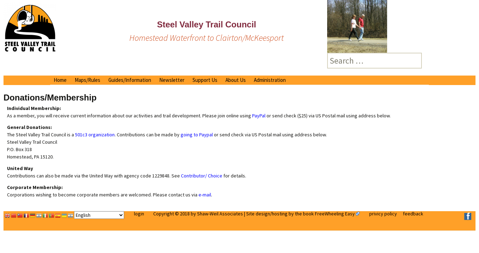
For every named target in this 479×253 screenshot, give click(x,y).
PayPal (258, 115)
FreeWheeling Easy (335, 213)
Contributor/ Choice (201, 176)
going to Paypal (197, 134)
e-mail (204, 195)
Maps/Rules (87, 80)
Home (60, 80)
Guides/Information (129, 80)
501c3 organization (94, 134)
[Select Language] (99, 215)
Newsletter (171, 80)
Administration (270, 80)
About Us (235, 80)
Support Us (205, 80)
